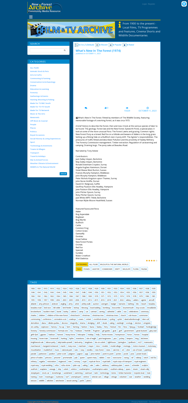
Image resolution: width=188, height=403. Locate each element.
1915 (45, 288)
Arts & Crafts (36, 75)
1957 (141, 292)
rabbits (101, 357)
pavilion (52, 354)
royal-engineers (140, 361)
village (106, 377)
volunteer (123, 377)
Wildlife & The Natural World (42, 167)
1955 (128, 292)
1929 (96, 288)
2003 (64, 300)
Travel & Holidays (38, 156)
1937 (141, 288)
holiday (90, 334)
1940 (33, 292)
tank (96, 373)
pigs (86, 354)
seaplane (43, 369)
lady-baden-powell (65, 342)
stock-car (45, 373)
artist (77, 304)
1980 (147, 296)
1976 (128, 296)
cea (125, 311)
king (136, 338)
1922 (58, 288)
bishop (76, 308)
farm (68, 327)
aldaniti (33, 304)
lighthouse (112, 342)
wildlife (126, 269)
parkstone (43, 354)
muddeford (48, 350)
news (108, 350)
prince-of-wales (37, 357)
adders (136, 300)
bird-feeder (67, 308)
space (128, 369)
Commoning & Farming (40, 78)
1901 (39, 288)
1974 (122, 296)
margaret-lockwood (50, 346)
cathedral (110, 311)
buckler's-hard (49, 311)
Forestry (34, 92)
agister (95, 269)
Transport (34, 153)
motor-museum (139, 346)
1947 (77, 292)
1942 (45, 292)
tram (41, 377)
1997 (45, 300)
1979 (141, 296)
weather (138, 377)
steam (135, 369)
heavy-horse (70, 334)
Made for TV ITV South (40, 106)
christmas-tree (98, 315)
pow (132, 354)
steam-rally (144, 369)
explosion (45, 327)
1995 (33, 300)
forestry (34, 331)
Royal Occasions (37, 135)
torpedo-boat (139, 373)
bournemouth (128, 308)
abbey (128, 300)
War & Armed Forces (39, 160)
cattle (119, 311)
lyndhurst (132, 342)
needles (90, 350)
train (148, 373)
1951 (103, 292)
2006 (77, 300)
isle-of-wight (91, 338)
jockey (121, 338)
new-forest (99, 350)
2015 (96, 300)
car (87, 311)
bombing (106, 308)
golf (120, 331)
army (71, 304)
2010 (83, 300)
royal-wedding (46, 365)
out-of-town (137, 350)
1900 (33, 288)
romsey (77, 361)
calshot (73, 311)
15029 (127, 111)
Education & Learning (39, 89)
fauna (144, 269)
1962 (45, 296)
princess (48, 357)
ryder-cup (76, 365)
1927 (83, 288)
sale (91, 365)
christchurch (75, 315)
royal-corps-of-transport (122, 361)
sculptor (145, 365)
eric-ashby (35, 327)
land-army (78, 342)
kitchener (144, 338)
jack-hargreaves (105, 338)
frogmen (96, 331)
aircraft (151, 300)
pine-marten (95, 354)
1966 (71, 296)
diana (44, 323)
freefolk (88, 331)
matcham (82, 346)
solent (66, 369)
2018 (109, 300)
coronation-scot (60, 319)
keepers (130, 338)
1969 (90, 296)
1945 (64, 292)
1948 (83, 292)
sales (98, 365)
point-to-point (108, 354)
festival (113, 327)
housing (34, 338)
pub (76, 357)
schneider (135, 365)
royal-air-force (94, 361)
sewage (52, 369)
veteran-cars (96, 377)
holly (98, 334)
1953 (115, 292)
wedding (147, 377)
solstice (74, 369)
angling (63, 304)
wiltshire (50, 380)
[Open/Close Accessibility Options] (184, 4)
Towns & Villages (37, 149)
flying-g (132, 327)
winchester (60, 380)
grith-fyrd (34, 334)
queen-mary (92, 357)
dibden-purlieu (53, 323)
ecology (129, 323)
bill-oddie (56, 308)
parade (33, 354)
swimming (78, 373)
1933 (115, 288)
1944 (58, 292)
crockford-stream (100, 319)
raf (132, 357)
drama (82, 323)
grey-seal (152, 331)
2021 (115, 300)
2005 (71, 300)
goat (114, 331)
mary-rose (72, 346)
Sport (32, 142)
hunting (64, 338)
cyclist (119, 319)
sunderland (68, 373)
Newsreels (34, 117)
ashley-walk (86, 304)
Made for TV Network (39, 110)
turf (67, 377)
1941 (39, 292)
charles (33, 315)
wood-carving (72, 380)
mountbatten (36, 350)
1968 (83, 296)
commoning (35, 319)
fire (119, 327)
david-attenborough (132, 319)
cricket (88, 319)
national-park (67, 350)
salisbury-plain (116, 365)
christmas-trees (112, 315)
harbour (52, 334)
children (42, 315)
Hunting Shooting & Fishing (42, 99)
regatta (42, 361)
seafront (34, 369)
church (123, 315)
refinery (34, 361)
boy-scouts (140, 308)
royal (84, 361)
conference (47, 319)
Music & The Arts (37, 114)
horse (129, 334)
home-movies (107, 334)
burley (66, 311)
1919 (52, 288)
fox (71, 331)
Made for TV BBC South (40, 103)
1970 (96, 296)
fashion (84, 327)
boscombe (116, 308)
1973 (115, 296)
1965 (64, 296)
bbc (137, 304)
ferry (106, 327)
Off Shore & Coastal (38, 121)
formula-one (63, 331)
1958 (147, 292)
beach (143, 304)
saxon (127, 365)
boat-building (95, 308)
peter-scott (61, 354)
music (57, 350)
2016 (103, 300)
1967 (77, 296)
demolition (35, 323)
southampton (84, 369)
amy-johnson (44, 304)
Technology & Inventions (41, 145)
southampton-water (100, 369)
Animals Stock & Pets (39, 71)
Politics (33, 131)
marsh (63, 346)
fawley (99, 327)
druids (105, 323)
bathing (131, 304)
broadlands (151, 308)
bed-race (47, 308)
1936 (134, 288)
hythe (71, 338)
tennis (113, 373)
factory (54, 327)
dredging (91, 323)
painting (148, 350)
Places (33, 128)
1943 (52, 292)
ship (59, 369)
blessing (85, 308)
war (130, 377)
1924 (64, 288)
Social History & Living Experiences (45, 138)
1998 (52, 300)
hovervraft (54, 338)
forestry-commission (47, 331)
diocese (65, 323)
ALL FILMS (34, 68)
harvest (60, 334)
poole (126, 354)
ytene (88, 380)
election (138, 323)
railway (138, 357)
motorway (152, 346)
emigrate (147, 323)
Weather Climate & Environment (44, 163)
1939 (153, 288)
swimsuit (88, 373)
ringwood (62, 361)
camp (81, 311)
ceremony (145, 311)
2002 (58, 300)
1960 (33, 296)
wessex (34, 380)
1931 (109, 288)
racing (126, 357)
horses (137, 334)
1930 (103, 288)
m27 (140, 342)
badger (113, 304)
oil (123, 350)
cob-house (132, 315)
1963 (52, 296)
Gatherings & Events (39, 96)
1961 (39, 296)
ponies (87, 269)
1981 (153, 296)
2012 (90, 300)
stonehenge (56, 373)
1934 (122, 288)
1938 (147, 288)
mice (98, 346)
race (108, 357)
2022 (122, 300)
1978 (134, 296)
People (33, 124)
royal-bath (106, 361)
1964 (58, 296)
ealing (112, 323)
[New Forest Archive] (45, 7)
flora (135, 269)
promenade (67, 357)
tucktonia (59, 377)
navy (82, 350)
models (105, 346)
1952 (109, 292)
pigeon (80, 354)
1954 (122, 292)
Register (151, 4)
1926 (77, 288)
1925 (71, 288)
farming (76, 327)
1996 (39, 300)
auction (96, 304)
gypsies (43, 334)
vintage (114, 377)
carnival (94, 311)
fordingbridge (151, 327)
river (70, 361)
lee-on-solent (100, 342)
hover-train (43, 338)
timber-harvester (125, 373)
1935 (128, 288)
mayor (91, 346)
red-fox (153, 357)
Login (144, 4)
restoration (51, 361)
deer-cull (145, 319)
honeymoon (120, 334)
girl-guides (106, 331)
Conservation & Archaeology (42, 82)
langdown (88, 342)
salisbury (105, 365)
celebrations (133, 311)
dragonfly (74, 323)
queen (82, 357)
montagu (126, 346)
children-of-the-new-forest (57, 315)
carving (102, 311)
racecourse (117, 357)
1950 (96, 292)
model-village (116, 346)
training (34, 377)
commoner (107, 269)
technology (104, 373)
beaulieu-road (36, 308)
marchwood (35, 346)
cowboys (72, 319)
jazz (115, 338)
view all (63, 174)
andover (55, 304)
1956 (134, 292)
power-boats (142, 354)
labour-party (50, 342)
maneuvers (148, 342)
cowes (80, 319)
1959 (153, 292)
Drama (33, 85)
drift (117, 269)
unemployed (76, 377)
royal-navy (35, 365)
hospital (145, 334)
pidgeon (72, 354)
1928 (90, 288)
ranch (146, 357)
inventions (80, 338)
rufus (57, 365)
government (129, 331)
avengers (104, 304)
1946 (71, 292)
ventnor (86, 377)
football (141, 327)
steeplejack (35, 373)
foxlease (78, 331)
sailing (85, 365)
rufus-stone (65, 365)
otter (128, 350)
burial (59, 311)
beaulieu (152, 304)
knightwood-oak (37, 342)
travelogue (49, 377)
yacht (82, 380)
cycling (112, 319)
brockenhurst (36, 311)
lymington (122, 342)
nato (76, 350)
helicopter (81, 334)
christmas (86, 315)
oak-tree (116, 350)
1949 (90, 292)
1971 (103, 296)
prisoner (57, 357)
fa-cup (61, 327)
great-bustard (141, 331)
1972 (109, 296)
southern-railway (116, 369)
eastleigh (120, 323)
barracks (122, 304)
